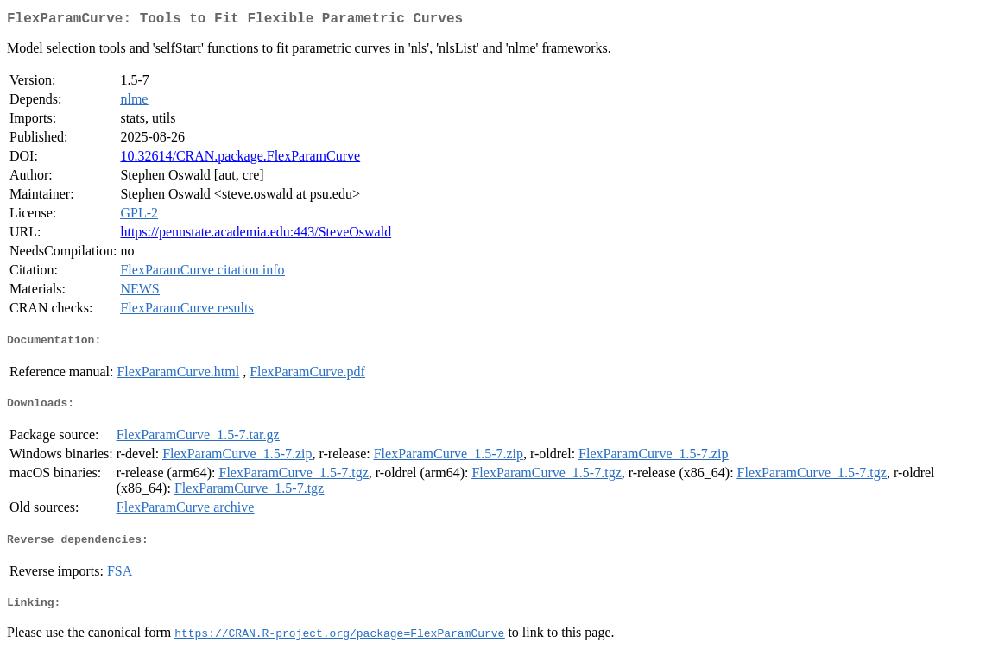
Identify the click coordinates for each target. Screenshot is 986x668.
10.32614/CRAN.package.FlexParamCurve (240, 159)
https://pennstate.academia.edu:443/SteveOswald (255, 235)
